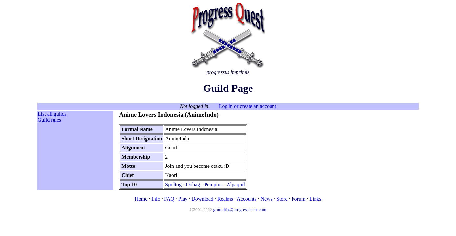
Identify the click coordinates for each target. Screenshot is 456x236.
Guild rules (49, 120)
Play (182, 199)
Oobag (193, 184)
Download (202, 199)
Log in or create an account (247, 106)
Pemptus (213, 184)
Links (315, 199)
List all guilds (52, 114)
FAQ (169, 199)
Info (155, 199)
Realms (225, 199)
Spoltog (173, 184)
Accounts (246, 199)
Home (141, 199)
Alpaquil (236, 184)
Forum (299, 199)
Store (282, 199)
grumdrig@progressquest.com (239, 209)
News (266, 199)
